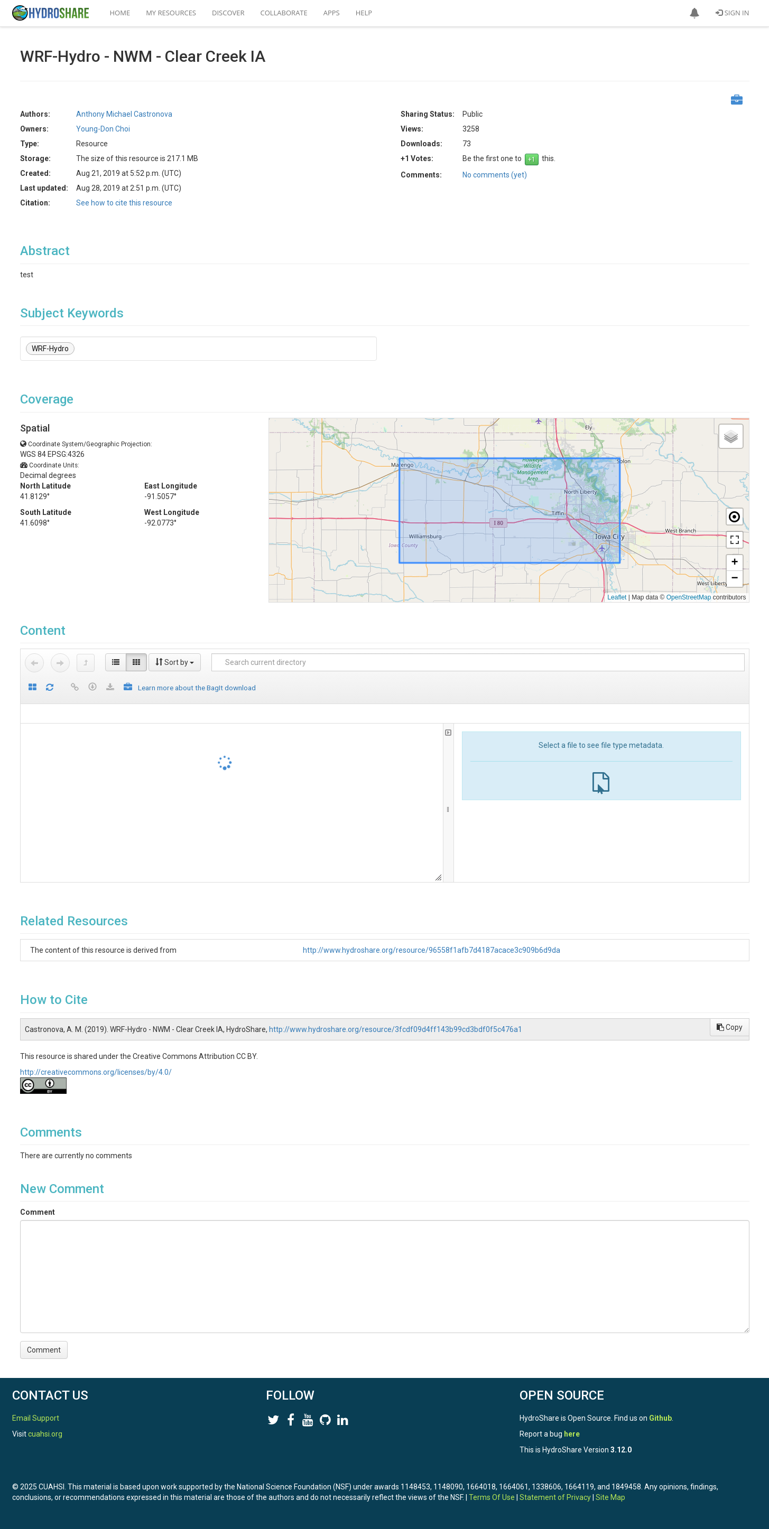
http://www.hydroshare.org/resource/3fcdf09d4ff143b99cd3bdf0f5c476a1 (395, 1029)
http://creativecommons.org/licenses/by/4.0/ (96, 1072)
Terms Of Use (492, 1497)
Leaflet (616, 597)
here (572, 1434)
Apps (331, 12)
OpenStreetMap (688, 597)
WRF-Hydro (50, 348)
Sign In (732, 12)
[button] (694, 13)
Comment (37, 1212)
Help (364, 12)
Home (120, 12)
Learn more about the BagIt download (197, 687)
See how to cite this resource (124, 203)
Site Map (610, 1497)
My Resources (171, 12)
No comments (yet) (494, 175)
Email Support (35, 1418)
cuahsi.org (45, 1434)
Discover (228, 12)
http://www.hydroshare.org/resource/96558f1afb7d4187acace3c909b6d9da (431, 950)
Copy (730, 1027)
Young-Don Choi (103, 129)
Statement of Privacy (555, 1497)
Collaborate (284, 12)
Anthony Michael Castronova (124, 114)
